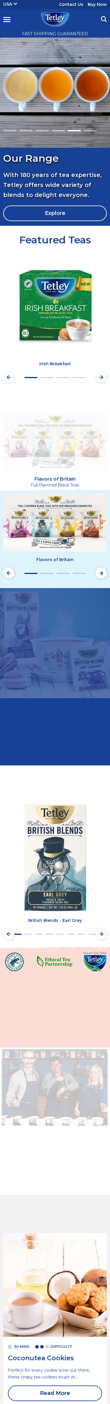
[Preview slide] (8, 377)
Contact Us (71, 4)
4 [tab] (58, 130)
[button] (7, 19)
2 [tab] (26, 130)
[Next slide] (101, 377)
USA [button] (10, 4)
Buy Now (97, 4)
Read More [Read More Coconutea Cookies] (55, 1393)
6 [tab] (90, 130)
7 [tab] (81, 934)
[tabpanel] (55, 132)
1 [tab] (9, 130)
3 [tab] (42, 130)
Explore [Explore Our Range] (55, 213)
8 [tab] (92, 934)
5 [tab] (74, 130)
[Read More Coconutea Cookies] (41, 1358)
